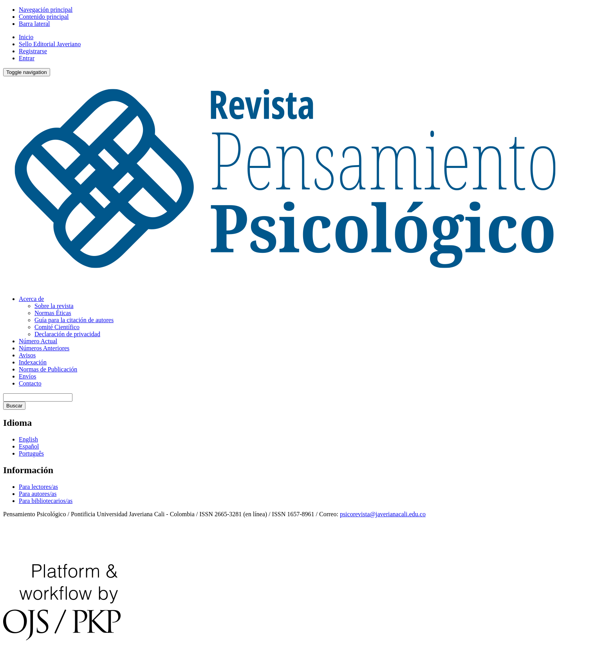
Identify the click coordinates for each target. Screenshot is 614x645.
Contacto (30, 383)
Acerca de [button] (31, 298)
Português (31, 453)
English (28, 439)
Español (29, 446)
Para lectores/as (38, 486)
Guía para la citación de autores (74, 320)
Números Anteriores (44, 348)
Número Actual (38, 341)
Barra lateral (34, 23)
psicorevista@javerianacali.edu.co (383, 514)
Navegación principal (45, 9)
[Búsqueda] (37, 397)
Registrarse (33, 51)
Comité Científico (56, 327)
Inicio (26, 37)
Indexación (33, 362)
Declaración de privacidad (67, 334)
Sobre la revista (54, 306)
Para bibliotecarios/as (45, 500)
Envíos (27, 376)
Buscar (14, 406)
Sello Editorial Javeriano (50, 44)
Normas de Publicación (48, 369)
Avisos (27, 355)
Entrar (26, 58)
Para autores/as (37, 493)
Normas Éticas (52, 313)
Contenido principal (44, 16)
